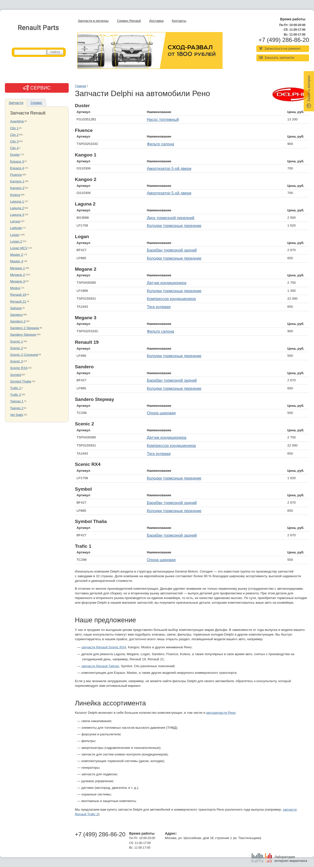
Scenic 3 (16, 361)
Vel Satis (16, 415)
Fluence (16, 175)
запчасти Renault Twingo (100, 666)
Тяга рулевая (158, 307)
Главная (80, 86)
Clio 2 (14, 135)
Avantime (17, 121)
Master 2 (16, 254)
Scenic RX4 (18, 368)
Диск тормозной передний (170, 218)
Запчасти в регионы (93, 21)
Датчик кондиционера (166, 283)
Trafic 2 (15, 394)
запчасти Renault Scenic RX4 (103, 647)
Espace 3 (17, 161)
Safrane (16, 308)
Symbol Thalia (20, 381)
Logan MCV (19, 248)
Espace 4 (17, 168)
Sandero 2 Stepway (24, 328)
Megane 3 (17, 281)
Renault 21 (18, 301)
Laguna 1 (17, 201)
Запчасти (16, 103)
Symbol (15, 375)
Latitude (16, 228)
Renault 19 (18, 294)
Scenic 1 (16, 341)
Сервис (36, 103)
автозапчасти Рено (221, 712)
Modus (15, 288)
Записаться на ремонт (280, 48)
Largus (15, 221)
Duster (15, 154)
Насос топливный (163, 119)
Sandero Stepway (23, 334)
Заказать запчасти (276, 57)
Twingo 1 (16, 401)
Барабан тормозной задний (172, 250)
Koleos (15, 195)
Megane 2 (17, 275)
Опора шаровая (161, 413)
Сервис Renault (129, 21)
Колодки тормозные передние (174, 226)
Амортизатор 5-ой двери (169, 168)
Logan (14, 235)
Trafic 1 (15, 388)
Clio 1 (14, 128)
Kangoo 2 (17, 188)
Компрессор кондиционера (171, 299)
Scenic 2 (16, 348)
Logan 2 (16, 241)
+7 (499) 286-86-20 (284, 40)
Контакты (179, 21)
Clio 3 (14, 141)
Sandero (16, 315)
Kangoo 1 (17, 181)
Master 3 (16, 261)
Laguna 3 (17, 215)
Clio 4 (14, 148)
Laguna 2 (17, 208)
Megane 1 (17, 268)
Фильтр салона (160, 144)
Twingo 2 (16, 408)
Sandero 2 (18, 321)
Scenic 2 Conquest (24, 355)
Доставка (156, 21)
